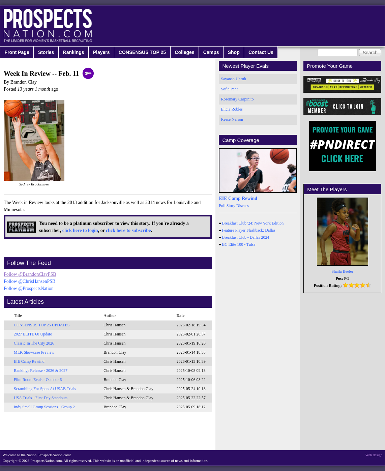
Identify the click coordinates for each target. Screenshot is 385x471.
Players (101, 52)
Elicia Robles (231, 109)
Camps (211, 52)
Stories (46, 52)
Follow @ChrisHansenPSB (29, 281)
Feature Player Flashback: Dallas (248, 230)
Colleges (184, 52)
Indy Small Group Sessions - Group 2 (44, 407)
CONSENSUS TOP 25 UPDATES (42, 325)
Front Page (17, 52)
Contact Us (260, 52)
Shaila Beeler (342, 271)
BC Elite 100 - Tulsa (239, 244)
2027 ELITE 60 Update (33, 334)
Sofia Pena (229, 89)
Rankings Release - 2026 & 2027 (40, 370)
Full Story (227, 205)
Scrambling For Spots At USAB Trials (45, 388)
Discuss (242, 205)
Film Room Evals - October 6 (38, 379)
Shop (234, 52)
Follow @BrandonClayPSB (30, 274)
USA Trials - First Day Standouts (40, 397)
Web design (374, 455)
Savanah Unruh (233, 79)
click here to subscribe (128, 230)
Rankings (73, 52)
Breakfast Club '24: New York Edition (253, 223)
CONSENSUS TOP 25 (142, 52)
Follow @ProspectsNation (29, 288)
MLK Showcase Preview (34, 352)
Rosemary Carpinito (237, 99)
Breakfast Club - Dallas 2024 (245, 237)
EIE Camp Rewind (29, 361)
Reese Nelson (232, 119)
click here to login (80, 230)
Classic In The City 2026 (34, 343)
